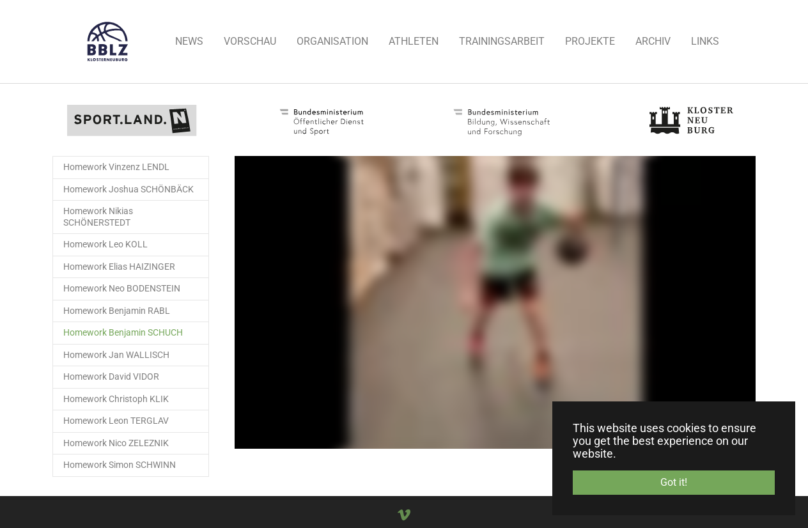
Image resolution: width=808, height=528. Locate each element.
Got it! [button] (673, 482)
